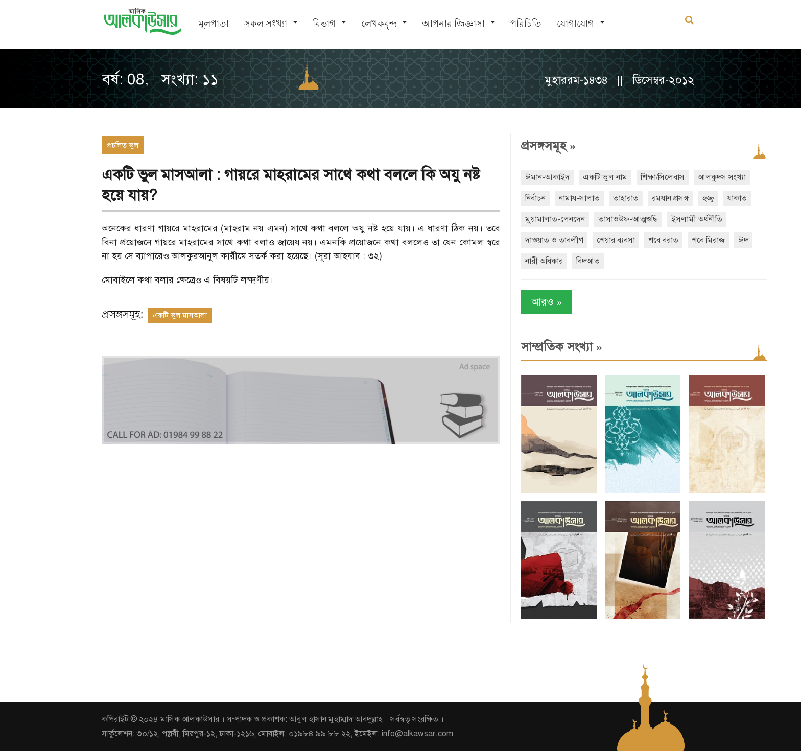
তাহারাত (626, 198)
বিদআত (588, 261)
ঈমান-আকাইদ (547, 177)
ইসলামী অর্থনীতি (696, 219)
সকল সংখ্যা (265, 23)
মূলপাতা (214, 23)
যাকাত (737, 198)
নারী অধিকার (544, 261)
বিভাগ (324, 23)
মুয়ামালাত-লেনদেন (555, 219)
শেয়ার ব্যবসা (616, 240)
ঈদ (743, 240)
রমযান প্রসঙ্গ (670, 198)
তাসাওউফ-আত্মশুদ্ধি (628, 219)
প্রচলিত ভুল (122, 145)
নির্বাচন (535, 198)
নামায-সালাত (579, 198)
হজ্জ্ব (708, 198)
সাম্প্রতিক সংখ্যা (561, 347)
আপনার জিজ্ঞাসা (453, 23)
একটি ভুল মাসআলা (180, 315)
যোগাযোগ (575, 23)
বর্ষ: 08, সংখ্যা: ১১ (160, 79)
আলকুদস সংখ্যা (722, 177)
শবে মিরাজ (708, 240)
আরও (546, 302)
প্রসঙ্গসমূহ (548, 145)
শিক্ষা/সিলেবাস (663, 177)
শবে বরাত (663, 240)
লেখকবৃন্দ (378, 23)
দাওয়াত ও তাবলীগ (554, 240)
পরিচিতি (525, 23)
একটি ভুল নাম (605, 177)
